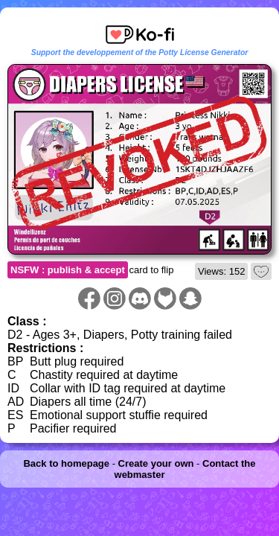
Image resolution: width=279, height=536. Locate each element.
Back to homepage (66, 463)
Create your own (156, 463)
